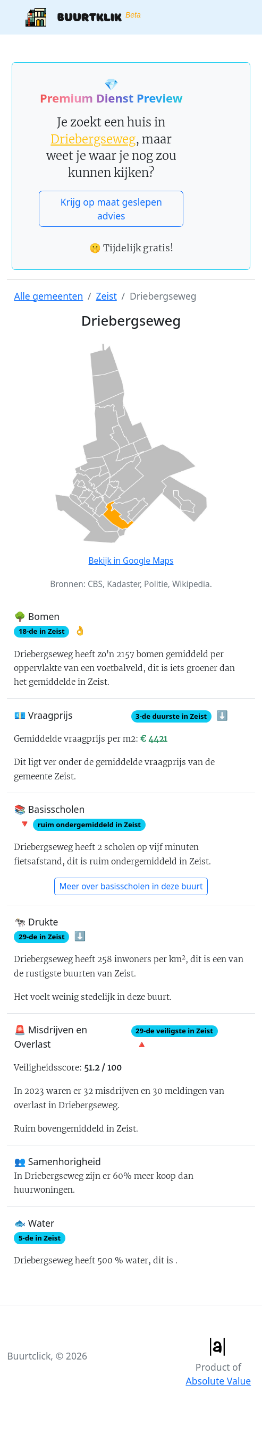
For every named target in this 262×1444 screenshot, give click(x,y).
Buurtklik (83, 17)
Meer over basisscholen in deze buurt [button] (131, 886)
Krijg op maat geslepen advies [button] (111, 209)
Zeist (106, 296)
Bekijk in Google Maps (131, 560)
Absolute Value (218, 1380)
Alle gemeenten (48, 296)
